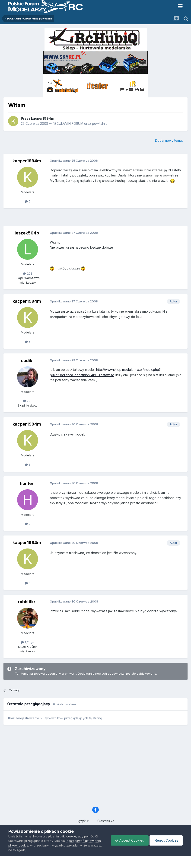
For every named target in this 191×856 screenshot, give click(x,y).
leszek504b (27, 233)
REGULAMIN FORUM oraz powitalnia (80, 123)
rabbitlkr (26, 601)
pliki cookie (68, 836)
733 (27, 401)
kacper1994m (42, 118)
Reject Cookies (165, 840)
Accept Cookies (128, 840)
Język (82, 821)
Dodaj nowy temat (169, 140)
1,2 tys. (28, 642)
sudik (26, 360)
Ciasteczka (105, 821)
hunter (27, 483)
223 (27, 273)
